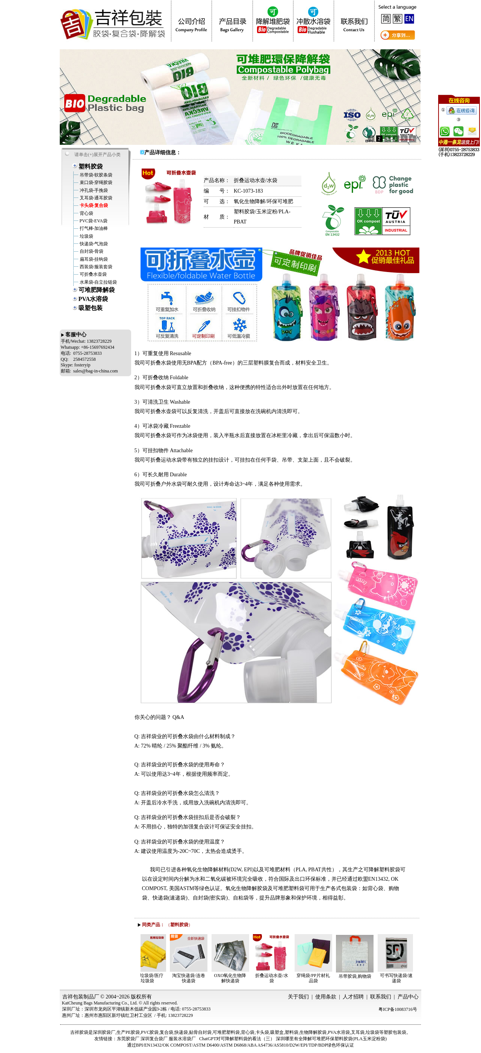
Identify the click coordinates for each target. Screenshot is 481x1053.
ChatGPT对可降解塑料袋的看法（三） (237, 1038)
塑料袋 (291, 1032)
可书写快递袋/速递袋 (398, 978)
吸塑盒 (277, 1032)
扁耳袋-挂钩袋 (93, 259)
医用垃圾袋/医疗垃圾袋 (149, 978)
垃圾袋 (86, 236)
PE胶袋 (133, 1032)
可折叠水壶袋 (93, 274)
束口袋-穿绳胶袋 (96, 182)
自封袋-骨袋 (91, 251)
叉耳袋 (358, 1032)
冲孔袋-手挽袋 (93, 190)
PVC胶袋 (150, 1032)
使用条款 (325, 997)
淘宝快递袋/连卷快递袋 (190, 978)
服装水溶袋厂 (182, 1038)
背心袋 (86, 213)
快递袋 (181, 1032)
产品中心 (408, 997)
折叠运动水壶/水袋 (273, 978)
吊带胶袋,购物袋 (356, 976)
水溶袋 (343, 1032)
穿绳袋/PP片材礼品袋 (315, 978)
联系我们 (380, 997)
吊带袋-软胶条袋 (96, 175)
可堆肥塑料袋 (226, 1032)
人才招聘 (353, 997)
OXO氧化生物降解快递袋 (232, 978)
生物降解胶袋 (313, 1032)
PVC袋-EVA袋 (93, 220)
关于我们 (298, 997)
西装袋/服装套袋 (95, 266)
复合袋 (166, 1032)
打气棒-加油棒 (93, 228)
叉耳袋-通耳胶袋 (96, 198)
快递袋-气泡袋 (93, 243)
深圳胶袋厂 (104, 1032)
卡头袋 (262, 1032)
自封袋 (205, 1032)
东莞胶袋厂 (128, 1038)
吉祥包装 (72, 997)
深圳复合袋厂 (154, 1038)
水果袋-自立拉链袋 (98, 282)
